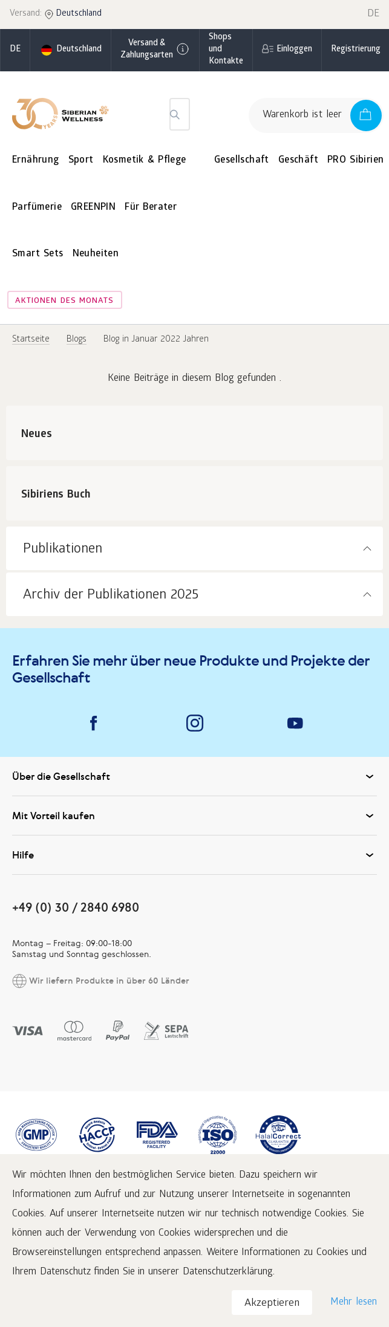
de (15, 50)
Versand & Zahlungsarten (155, 50)
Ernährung (35, 160)
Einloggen (294, 50)
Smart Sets (38, 254)
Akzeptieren (271, 1303)
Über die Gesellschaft (194, 776)
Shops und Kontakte (226, 50)
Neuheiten (96, 254)
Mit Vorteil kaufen (194, 815)
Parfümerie (37, 207)
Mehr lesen (353, 1302)
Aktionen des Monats (64, 301)
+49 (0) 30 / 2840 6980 (75, 907)
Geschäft (298, 160)
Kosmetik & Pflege (144, 160)
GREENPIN (93, 207)
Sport (81, 160)
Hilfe (194, 855)
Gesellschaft (241, 160)
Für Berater (151, 207)
